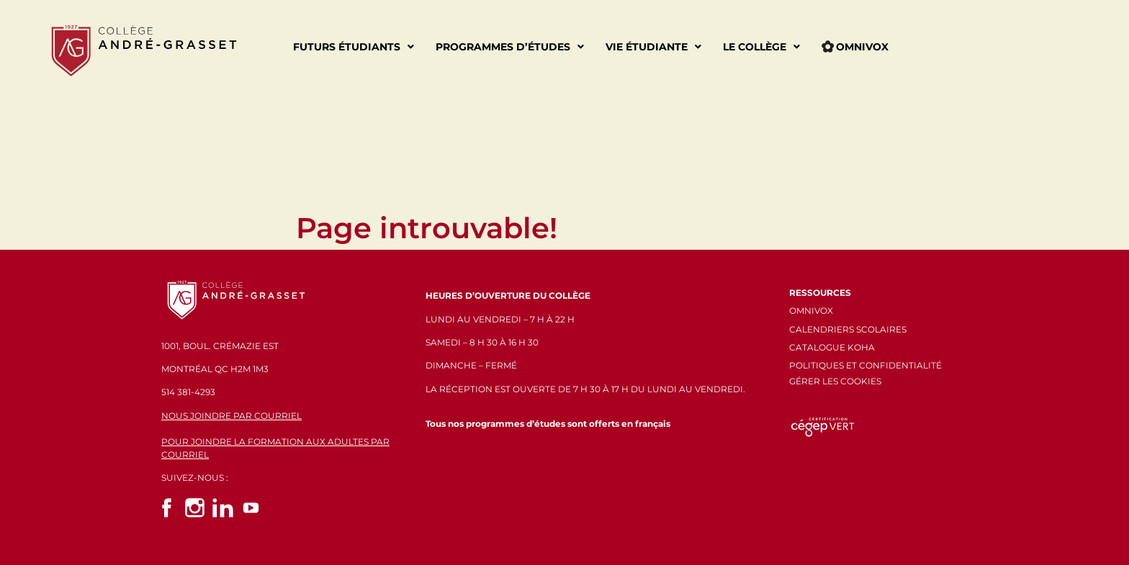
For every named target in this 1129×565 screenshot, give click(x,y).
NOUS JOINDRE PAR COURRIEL (231, 415)
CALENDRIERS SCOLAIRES (848, 329)
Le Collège (761, 47)
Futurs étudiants (353, 47)
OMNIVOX (811, 310)
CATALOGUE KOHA (832, 347)
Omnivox (855, 46)
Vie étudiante (653, 47)
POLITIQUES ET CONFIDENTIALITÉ (865, 365)
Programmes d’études (510, 47)
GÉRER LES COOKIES (835, 381)
